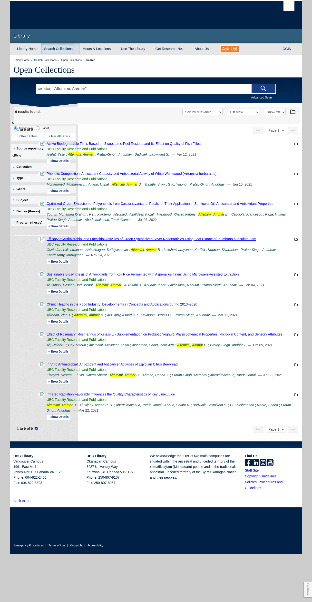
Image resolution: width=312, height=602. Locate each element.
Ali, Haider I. (123, 383)
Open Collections (44, 70)
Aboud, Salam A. (244, 453)
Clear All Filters (59, 136)
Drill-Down (23, 128)
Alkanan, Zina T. (126, 342)
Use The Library (133, 49)
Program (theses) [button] (31, 222)
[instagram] (263, 511)
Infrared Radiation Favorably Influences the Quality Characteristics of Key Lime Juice (178, 442)
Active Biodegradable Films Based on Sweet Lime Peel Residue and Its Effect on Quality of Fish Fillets (191, 144)
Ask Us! (229, 49)
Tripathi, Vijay (222, 184)
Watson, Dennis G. (224, 342)
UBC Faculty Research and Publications (144, 149)
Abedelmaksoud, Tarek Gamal (240, 230)
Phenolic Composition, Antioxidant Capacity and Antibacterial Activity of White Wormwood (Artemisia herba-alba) (198, 174)
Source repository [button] (28, 148)
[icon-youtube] (270, 511)
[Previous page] (258, 130)
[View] (243, 112)
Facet (42, 128)
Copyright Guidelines (261, 524)
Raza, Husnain (164, 230)
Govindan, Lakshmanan (132, 266)
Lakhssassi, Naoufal (250, 306)
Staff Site (252, 519)
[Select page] (275, 130)
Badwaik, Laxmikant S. (219, 154)
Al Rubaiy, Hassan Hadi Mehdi (137, 306)
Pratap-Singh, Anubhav (181, 154)
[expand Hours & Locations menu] (115, 49)
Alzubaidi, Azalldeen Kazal (201, 225)
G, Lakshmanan (132, 459)
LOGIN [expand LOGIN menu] (286, 49)
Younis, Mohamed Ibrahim (133, 225)
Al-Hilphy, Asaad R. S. (190, 342)
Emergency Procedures (28, 593)
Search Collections (58, 49)
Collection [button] (22, 166)
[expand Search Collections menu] (77, 49)
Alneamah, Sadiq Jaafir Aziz (220, 383)
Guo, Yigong (244, 184)
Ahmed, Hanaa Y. (222, 418)
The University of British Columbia (24, 15)
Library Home (27, 49)
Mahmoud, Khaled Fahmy (243, 225)
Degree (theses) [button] (30, 211)
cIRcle (42, 155)
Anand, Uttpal (165, 184)
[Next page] (293, 130)
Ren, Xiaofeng (167, 225)
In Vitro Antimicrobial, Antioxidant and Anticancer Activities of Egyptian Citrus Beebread (179, 407)
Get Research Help (170, 49)
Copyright (76, 593)
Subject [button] (24, 200)
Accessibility (95, 593)
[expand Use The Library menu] (150, 49)
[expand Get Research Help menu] (189, 49)
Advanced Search (262, 97)
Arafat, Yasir (123, 154)
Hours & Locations (97, 49)
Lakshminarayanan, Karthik (251, 266)
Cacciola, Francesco (135, 230)
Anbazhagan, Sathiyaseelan (174, 266)
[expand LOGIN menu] (296, 49)
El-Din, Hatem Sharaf (157, 418)
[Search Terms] (156, 89)
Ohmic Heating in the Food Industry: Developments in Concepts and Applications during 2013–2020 (189, 331)
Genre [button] (23, 189)
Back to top (24, 549)
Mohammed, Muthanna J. (133, 184)
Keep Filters (28, 136)
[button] (33, 549)
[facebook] (248, 511)
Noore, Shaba (156, 459)
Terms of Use (57, 593)
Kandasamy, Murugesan (189, 271)
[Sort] (202, 112)
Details (125, 161)
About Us (202, 49)
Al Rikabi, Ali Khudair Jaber (211, 306)
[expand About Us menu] (213, 49)
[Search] (263, 89)
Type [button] (22, 178)
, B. (194, 184)
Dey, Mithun (144, 383)
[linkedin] (255, 511)
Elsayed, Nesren (126, 418)
